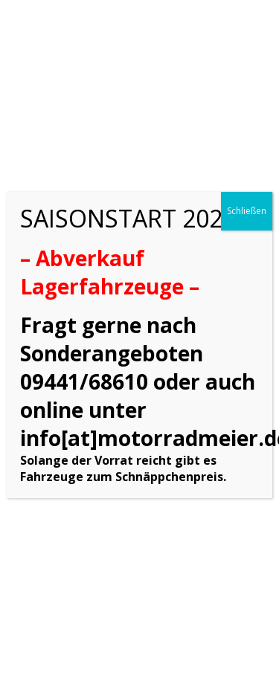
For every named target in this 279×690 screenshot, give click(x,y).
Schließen (246, 210)
